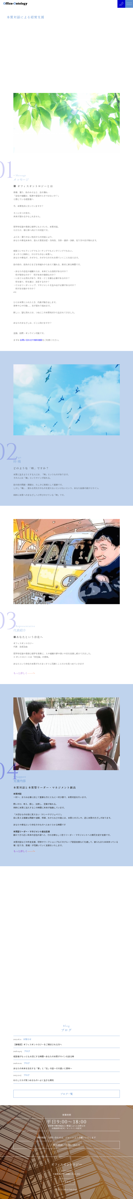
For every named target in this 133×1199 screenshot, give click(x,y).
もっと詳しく (24, 858)
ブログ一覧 (66, 1101)
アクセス (66, 1181)
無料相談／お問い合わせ (66, 1145)
